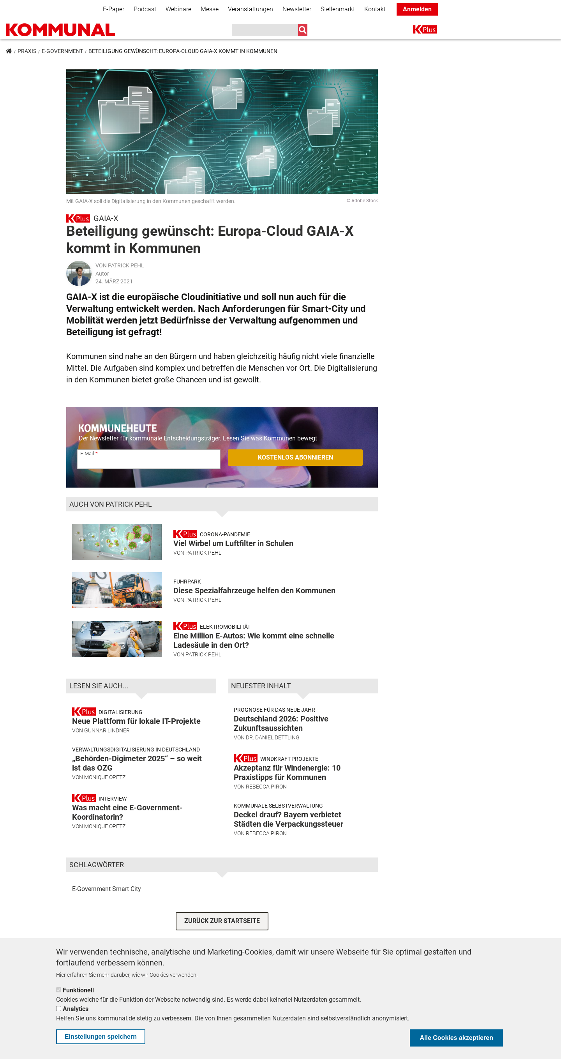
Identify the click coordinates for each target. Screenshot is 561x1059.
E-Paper (113, 9)
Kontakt (375, 9)
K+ (417, 31)
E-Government (62, 51)
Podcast (145, 9)
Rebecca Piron (266, 786)
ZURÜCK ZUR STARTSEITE (222, 921)
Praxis (27, 51)
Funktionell (78, 990)
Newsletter (296, 9)
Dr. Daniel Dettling (273, 737)
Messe (210, 9)
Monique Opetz (104, 777)
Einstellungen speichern (101, 1036)
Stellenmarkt (338, 9)
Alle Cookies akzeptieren (456, 1037)
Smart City (126, 889)
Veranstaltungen (250, 9)
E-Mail (87, 453)
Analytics (75, 1009)
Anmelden (417, 9)
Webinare (178, 9)
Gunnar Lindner (107, 730)
